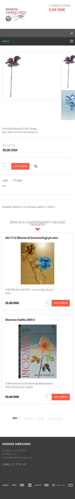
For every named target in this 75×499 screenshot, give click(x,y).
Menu (5, 41)
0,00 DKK (57, 9)
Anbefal (40, 418)
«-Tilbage (28, 418)
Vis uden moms (54, 418)
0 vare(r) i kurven (59, 5)
